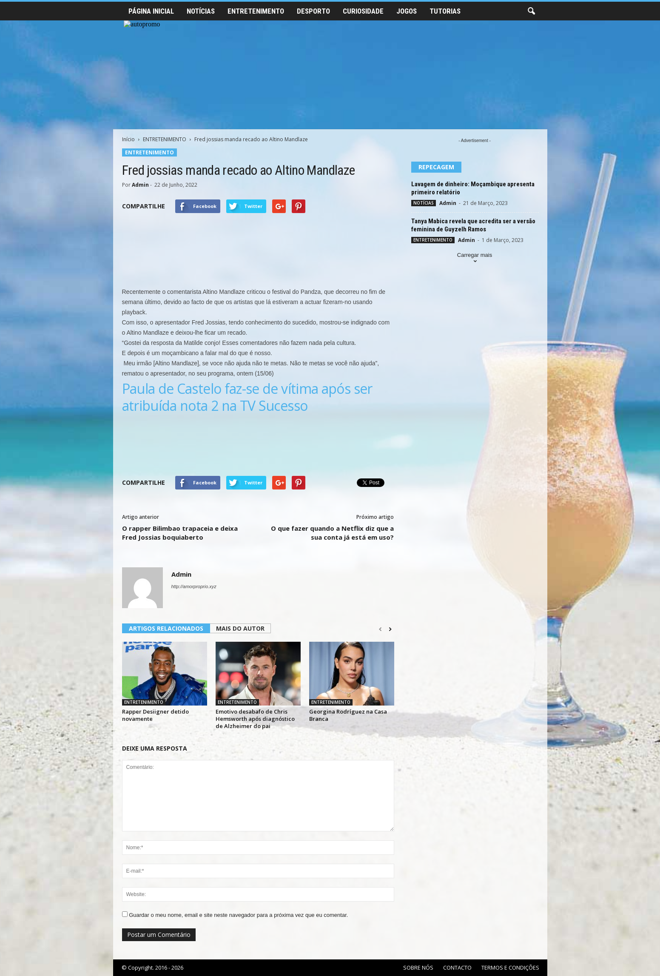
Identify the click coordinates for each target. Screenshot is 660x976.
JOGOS (406, 11)
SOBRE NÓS (418, 967)
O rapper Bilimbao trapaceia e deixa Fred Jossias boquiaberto (180, 532)
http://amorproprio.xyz (193, 586)
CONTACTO (457, 967)
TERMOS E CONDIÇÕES (510, 967)
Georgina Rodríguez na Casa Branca (348, 715)
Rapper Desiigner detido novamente (155, 715)
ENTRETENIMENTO (256, 11)
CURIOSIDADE (363, 11)
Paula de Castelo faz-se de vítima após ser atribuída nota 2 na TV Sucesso (247, 397)
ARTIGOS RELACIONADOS (166, 628)
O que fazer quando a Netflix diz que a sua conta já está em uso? (332, 532)
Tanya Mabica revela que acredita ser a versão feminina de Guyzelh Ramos (473, 225)
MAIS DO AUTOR (240, 628)
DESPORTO (313, 11)
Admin (140, 184)
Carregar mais (474, 259)
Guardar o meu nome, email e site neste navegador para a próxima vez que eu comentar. (238, 915)
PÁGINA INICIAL (151, 11)
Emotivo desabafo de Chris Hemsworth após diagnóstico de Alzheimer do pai (255, 719)
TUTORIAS (445, 11)
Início (128, 139)
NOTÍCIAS (201, 11)
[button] (531, 11)
